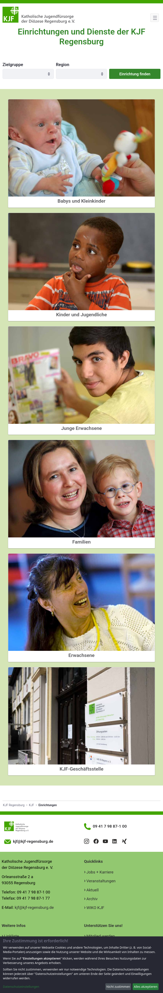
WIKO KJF (95, 907)
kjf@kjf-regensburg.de (34, 907)
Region (62, 64)
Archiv (92, 898)
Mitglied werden (100, 936)
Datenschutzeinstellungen (21, 987)
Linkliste (11, 936)
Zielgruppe (13, 64)
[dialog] (81, 964)
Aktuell (92, 890)
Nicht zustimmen (118, 987)
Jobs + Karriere (99, 872)
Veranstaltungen (100, 881)
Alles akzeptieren (145, 987)
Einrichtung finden (134, 74)
